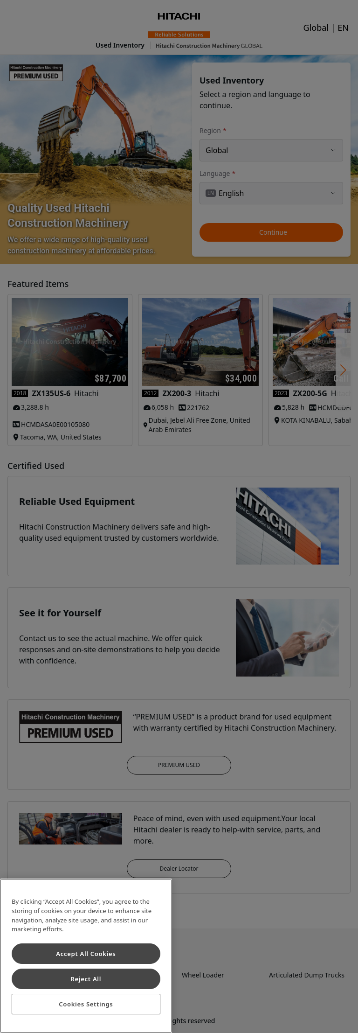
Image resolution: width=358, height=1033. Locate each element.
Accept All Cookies (86, 953)
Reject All (86, 979)
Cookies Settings (86, 1004)
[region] (86, 956)
